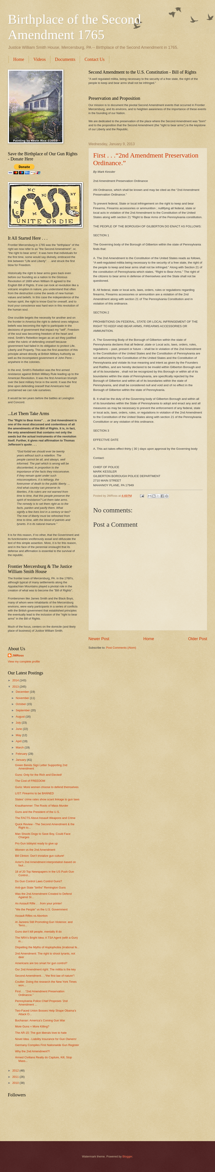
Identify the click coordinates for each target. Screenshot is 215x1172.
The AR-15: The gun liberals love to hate (41, 1032)
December (23, 691)
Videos (39, 59)
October (21, 704)
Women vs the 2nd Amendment (35, 849)
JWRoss (18, 655)
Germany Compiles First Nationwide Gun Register (47, 1045)
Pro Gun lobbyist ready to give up (36, 843)
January (21, 759)
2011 (15, 1076)
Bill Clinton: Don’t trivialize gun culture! (39, 855)
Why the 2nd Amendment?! (32, 1051)
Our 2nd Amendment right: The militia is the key (45, 969)
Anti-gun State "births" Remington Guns (40, 887)
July (19, 722)
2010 (15, 1083)
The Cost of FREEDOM (30, 780)
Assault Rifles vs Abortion (31, 915)
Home (18, 59)
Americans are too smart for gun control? (41, 963)
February (22, 753)
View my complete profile (24, 661)
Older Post (197, 639)
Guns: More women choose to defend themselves (46, 787)
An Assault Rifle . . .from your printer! (38, 903)
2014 (15, 680)
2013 (15, 686)
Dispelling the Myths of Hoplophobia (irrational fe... (47, 947)
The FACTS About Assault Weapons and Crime (45, 818)
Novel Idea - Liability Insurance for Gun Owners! (45, 1039)
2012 (15, 1070)
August (21, 716)
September (23, 710)
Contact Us (94, 59)
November (23, 698)
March (20, 747)
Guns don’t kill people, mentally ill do (38, 931)
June (19, 729)
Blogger (127, 1156)
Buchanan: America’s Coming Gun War (40, 1020)
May (19, 735)
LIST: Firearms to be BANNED (34, 793)
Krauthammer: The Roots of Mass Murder (41, 805)
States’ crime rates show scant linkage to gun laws (47, 799)
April (19, 741)
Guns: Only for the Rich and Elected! (38, 774)
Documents (65, 59)
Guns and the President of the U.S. (37, 812)
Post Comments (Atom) (121, 647)
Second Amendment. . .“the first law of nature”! (45, 975)
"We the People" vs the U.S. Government (41, 909)
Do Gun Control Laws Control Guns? (38, 881)
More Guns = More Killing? (32, 1026)
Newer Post (98, 639)
